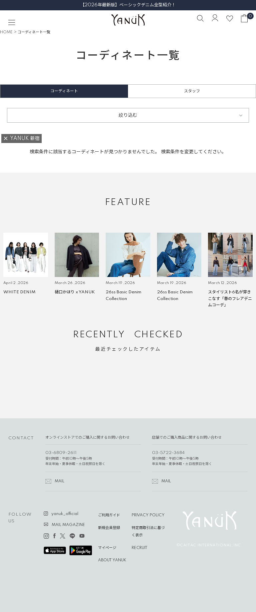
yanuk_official (64, 514)
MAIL (59, 481)
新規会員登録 (109, 528)
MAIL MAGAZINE (68, 525)
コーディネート (64, 91)
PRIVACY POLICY (148, 515)
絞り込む (128, 115)
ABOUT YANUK (112, 560)
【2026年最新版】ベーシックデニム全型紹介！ (128, 5)
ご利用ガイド (109, 515)
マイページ (107, 548)
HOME (6, 32)
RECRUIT (139, 548)
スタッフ (192, 91)
